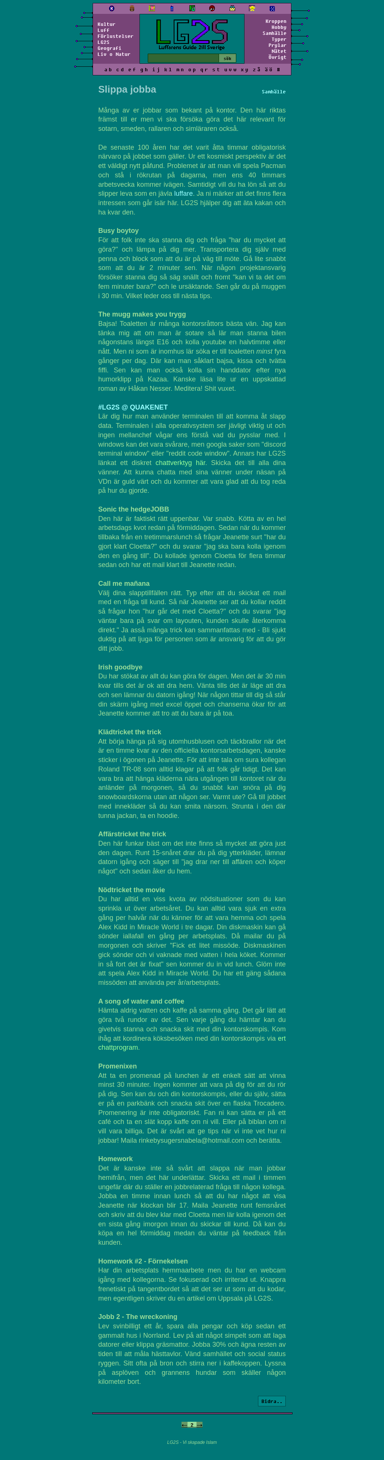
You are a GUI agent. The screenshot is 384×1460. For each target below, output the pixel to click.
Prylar (277, 45)
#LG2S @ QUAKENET (133, 407)
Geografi (110, 48)
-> (199, 1425)
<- (185, 1425)
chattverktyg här (181, 463)
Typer (279, 39)
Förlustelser (116, 36)
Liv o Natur (114, 54)
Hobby (279, 27)
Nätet (279, 51)
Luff (104, 30)
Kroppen (276, 21)
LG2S (104, 42)
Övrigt (277, 57)
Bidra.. (271, 1401)
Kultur (107, 24)
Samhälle (274, 33)
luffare (183, 193)
